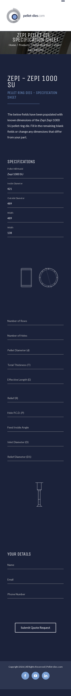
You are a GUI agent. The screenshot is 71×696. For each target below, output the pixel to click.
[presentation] (36, 609)
